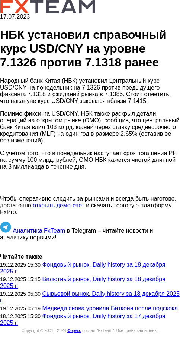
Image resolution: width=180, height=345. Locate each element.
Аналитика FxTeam (39, 231)
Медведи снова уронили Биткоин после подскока (110, 308)
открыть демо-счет (58, 205)
